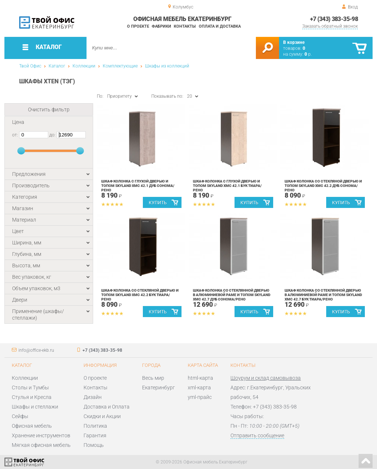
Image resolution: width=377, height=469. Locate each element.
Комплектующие (120, 66)
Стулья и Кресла (32, 397)
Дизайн (93, 397)
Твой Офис (30, 66)
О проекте (138, 26)
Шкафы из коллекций (167, 66)
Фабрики (161, 26)
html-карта (200, 378)
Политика (95, 426)
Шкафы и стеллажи (35, 407)
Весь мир (153, 378)
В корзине (293, 42)
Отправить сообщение (257, 435)
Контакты (185, 26)
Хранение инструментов (41, 435)
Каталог (57, 66)
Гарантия (95, 435)
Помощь (94, 445)
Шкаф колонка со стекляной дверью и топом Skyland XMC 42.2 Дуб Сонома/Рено (323, 185)
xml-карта (199, 387)
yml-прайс (200, 397)
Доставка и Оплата (107, 407)
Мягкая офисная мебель (41, 445)
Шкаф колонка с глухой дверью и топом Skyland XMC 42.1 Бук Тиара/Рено (227, 185)
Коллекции (84, 66)
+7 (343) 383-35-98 (334, 18)
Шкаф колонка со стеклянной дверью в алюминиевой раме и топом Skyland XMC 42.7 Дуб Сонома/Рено (231, 294)
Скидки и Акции (102, 416)
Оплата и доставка (220, 26)
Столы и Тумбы (30, 387)
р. (308, 54)
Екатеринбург (158, 387)
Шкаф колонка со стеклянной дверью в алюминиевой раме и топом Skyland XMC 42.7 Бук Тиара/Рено (323, 294)
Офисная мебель (32, 426)
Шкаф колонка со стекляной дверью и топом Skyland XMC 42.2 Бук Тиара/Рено (140, 294)
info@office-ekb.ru (36, 350)
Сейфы (20, 416)
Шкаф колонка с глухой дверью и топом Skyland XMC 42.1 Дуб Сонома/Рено (138, 185)
